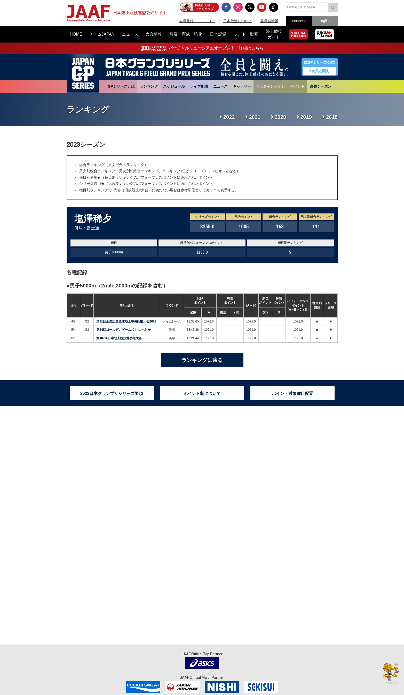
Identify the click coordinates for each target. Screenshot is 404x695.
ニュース (220, 86)
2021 (255, 117)
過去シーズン (320, 86)
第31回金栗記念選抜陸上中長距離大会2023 (126, 321)
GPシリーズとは (121, 86)
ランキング (149, 86)
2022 (229, 117)
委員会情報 (269, 21)
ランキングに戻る (202, 360)
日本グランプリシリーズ (83, 73)
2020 (280, 117)
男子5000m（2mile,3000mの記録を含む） (119, 285)
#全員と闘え (320, 71)
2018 (332, 117)
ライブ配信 (199, 86)
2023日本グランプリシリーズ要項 (111, 393)
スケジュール (174, 86)
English (325, 21)
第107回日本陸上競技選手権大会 (119, 338)
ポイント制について (202, 393)
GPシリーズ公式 (319, 62)
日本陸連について (237, 21)
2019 (306, 117)
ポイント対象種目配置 (292, 393)
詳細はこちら (251, 48)
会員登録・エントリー (197, 21)
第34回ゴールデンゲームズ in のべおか (123, 330)
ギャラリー (242, 86)
